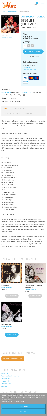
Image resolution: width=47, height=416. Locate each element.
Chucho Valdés (6, 92)
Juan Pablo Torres (27, 92)
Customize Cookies (19, 401)
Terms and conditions (29, 69)
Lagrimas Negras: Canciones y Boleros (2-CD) (34, 286)
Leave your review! (6, 37)
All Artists (4, 386)
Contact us (4, 373)
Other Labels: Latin (28, 27)
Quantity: (26, 42)
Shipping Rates (6, 383)
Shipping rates (27, 67)
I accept (23, 411)
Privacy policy (5, 378)
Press (28, 113)
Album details (12, 113)
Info (6, 109)
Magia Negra (5, 285)
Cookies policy (5, 381)
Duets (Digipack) (6, 324)
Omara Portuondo (12, 11)
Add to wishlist (34, 56)
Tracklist (20, 109)
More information (6, 401)
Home (3, 11)
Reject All (23, 406)
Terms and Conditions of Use (10, 376)
